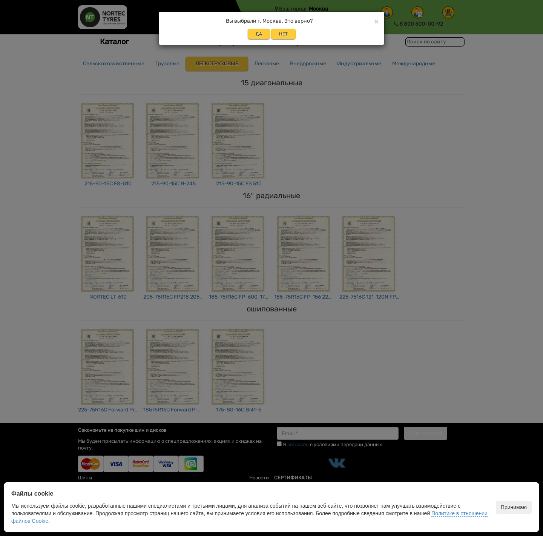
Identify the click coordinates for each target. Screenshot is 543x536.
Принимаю (514, 507)
